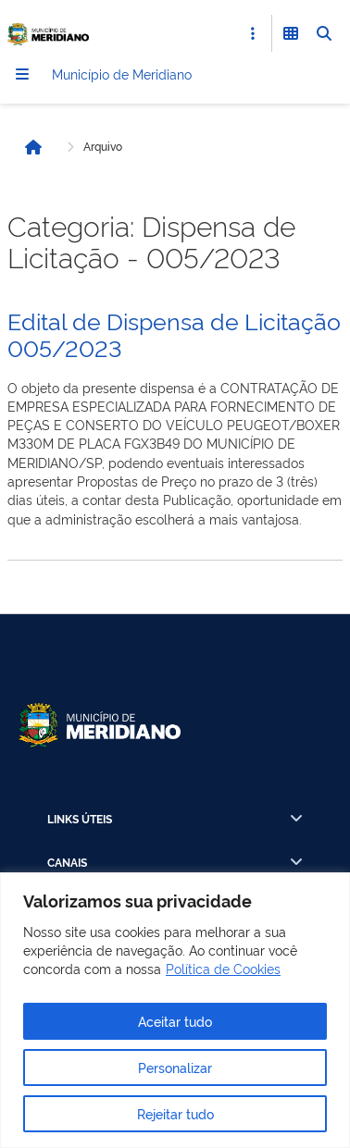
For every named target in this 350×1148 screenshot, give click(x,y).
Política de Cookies (223, 968)
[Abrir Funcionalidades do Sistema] (291, 33)
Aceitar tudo (175, 1021)
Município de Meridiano (122, 73)
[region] (175, 1010)
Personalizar (175, 1067)
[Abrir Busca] (324, 33)
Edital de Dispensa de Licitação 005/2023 (174, 333)
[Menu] (22, 74)
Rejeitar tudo (175, 1113)
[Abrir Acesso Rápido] (253, 33)
